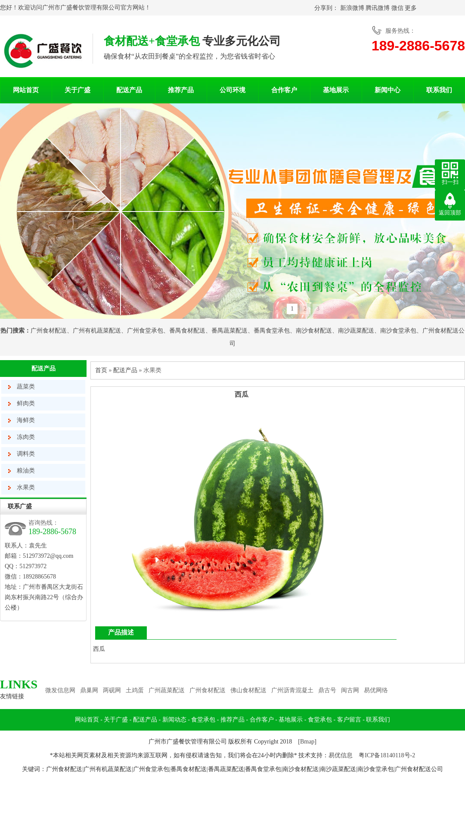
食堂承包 (203, 719)
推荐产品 (181, 90)
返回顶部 (450, 212)
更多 (411, 8)
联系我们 (439, 90)
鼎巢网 (89, 690)
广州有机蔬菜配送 (97, 330)
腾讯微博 (378, 8)
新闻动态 (174, 719)
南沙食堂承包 (398, 330)
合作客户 (284, 90)
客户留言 (349, 719)
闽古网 (350, 690)
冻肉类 (26, 437)
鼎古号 (327, 690)
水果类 (26, 487)
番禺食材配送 (187, 330)
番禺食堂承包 (272, 330)
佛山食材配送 (248, 690)
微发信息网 (60, 690)
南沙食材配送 (314, 330)
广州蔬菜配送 (167, 690)
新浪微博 (352, 8)
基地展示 (336, 90)
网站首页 (26, 90)
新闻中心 (387, 90)
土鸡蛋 (135, 690)
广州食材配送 (49, 330)
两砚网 (112, 690)
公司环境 (232, 90)
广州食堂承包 (145, 330)
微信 (397, 8)
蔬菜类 (26, 386)
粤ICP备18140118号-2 (387, 755)
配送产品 (129, 90)
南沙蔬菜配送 (356, 330)
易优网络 (376, 690)
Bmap (307, 741)
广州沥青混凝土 (292, 690)
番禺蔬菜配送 (229, 330)
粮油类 (26, 470)
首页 (101, 370)
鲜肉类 (26, 403)
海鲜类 (26, 420)
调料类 (26, 454)
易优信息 (341, 755)
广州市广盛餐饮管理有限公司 (81, 7)
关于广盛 (77, 90)
